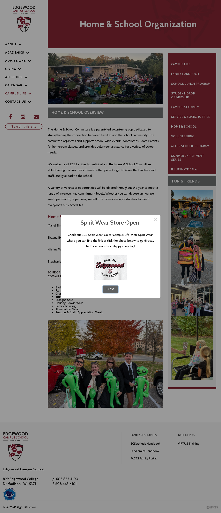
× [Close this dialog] (155, 220)
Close (110, 289)
